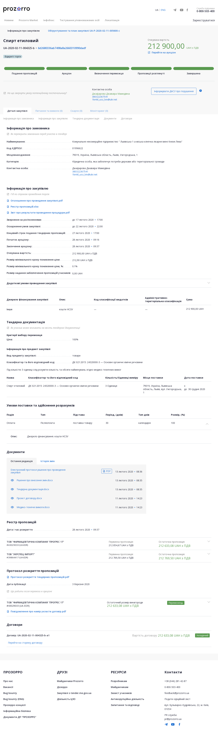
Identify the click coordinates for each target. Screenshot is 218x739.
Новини (8, 20)
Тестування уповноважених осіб (80, 20)
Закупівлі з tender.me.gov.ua (74, 693)
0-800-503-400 (206, 11)
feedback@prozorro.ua (176, 693)
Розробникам (119, 681)
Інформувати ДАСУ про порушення (174, 91)
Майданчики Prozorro (70, 681)
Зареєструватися (204, 20)
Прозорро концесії (14, 705)
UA (156, 9)
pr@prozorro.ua (172, 719)
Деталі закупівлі (17, 110)
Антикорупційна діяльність (127, 699)
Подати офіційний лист (177, 699)
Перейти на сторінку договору (25, 642)
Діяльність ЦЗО (66, 699)
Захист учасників (121, 693)
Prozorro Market (28, 20)
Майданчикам (119, 687)
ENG (163, 9)
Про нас (8, 681)
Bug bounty (10, 693)
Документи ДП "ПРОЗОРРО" (19, 717)
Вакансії (8, 687)
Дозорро (62, 687)
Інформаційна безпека (17, 711)
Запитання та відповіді (125, 705)
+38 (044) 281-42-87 (175, 681)
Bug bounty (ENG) (13, 699)
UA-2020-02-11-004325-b (19, 48)
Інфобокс (48, 20)
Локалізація (112, 20)
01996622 (77, 148)
